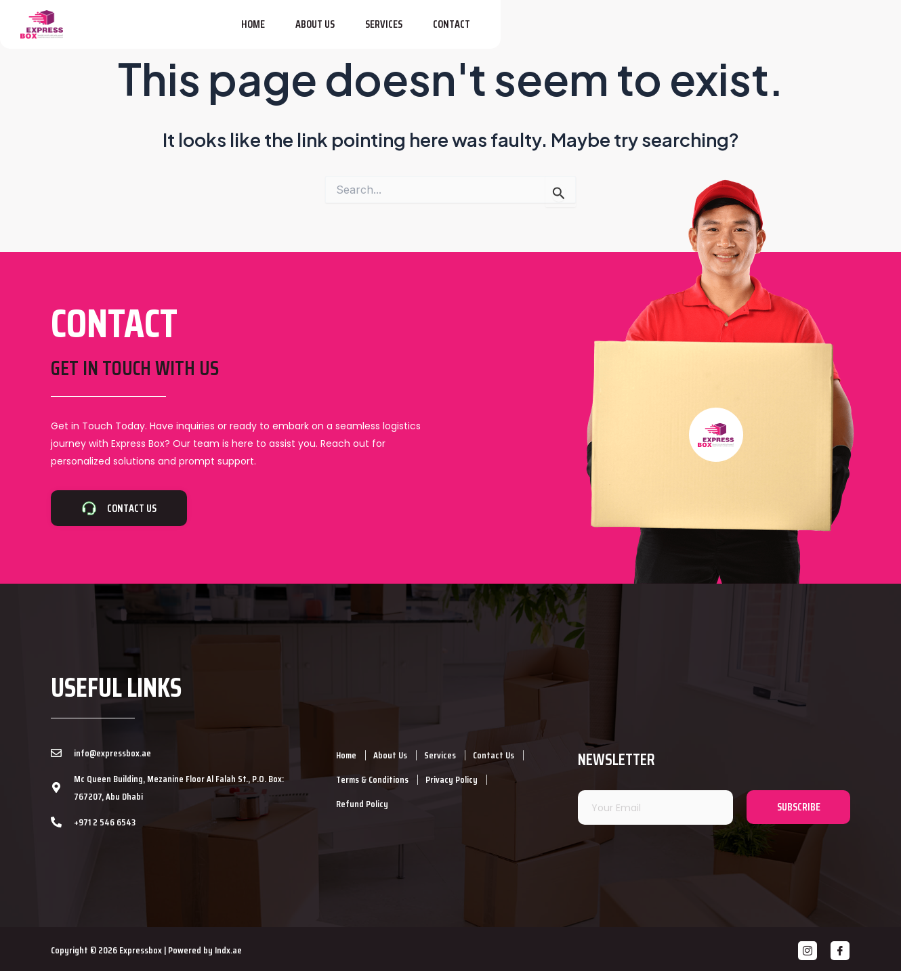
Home (609, 30)
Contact (807, 30)
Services (740, 30)
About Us (671, 30)
